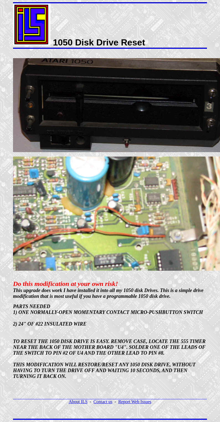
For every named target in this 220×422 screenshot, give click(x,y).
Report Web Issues (134, 401)
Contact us (102, 401)
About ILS (78, 401)
